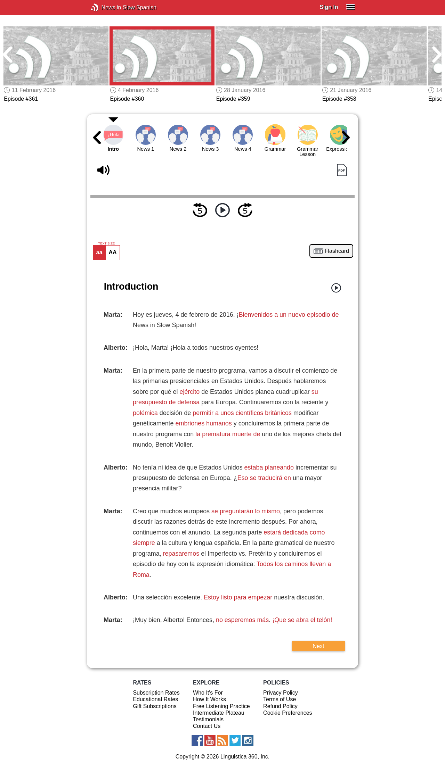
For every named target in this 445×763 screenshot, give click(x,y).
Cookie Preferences (287, 713)
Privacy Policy (280, 693)
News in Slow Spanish (105, 7)
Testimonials (208, 719)
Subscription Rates (156, 693)
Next (318, 646)
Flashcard (337, 251)
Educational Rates (155, 699)
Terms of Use (279, 699)
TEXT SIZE (106, 243)
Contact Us (206, 726)
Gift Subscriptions (154, 706)
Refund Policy (280, 706)
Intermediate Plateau (218, 713)
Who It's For (208, 693)
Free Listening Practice (221, 706)
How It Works (209, 699)
